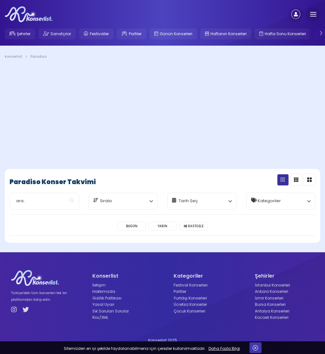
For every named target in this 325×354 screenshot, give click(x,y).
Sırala (106, 201)
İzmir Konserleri (269, 298)
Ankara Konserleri (271, 291)
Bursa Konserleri (270, 304)
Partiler (135, 33)
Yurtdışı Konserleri (190, 298)
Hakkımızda (103, 291)
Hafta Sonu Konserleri (285, 33)
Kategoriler (269, 201)
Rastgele (193, 226)
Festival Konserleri (191, 285)
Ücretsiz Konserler (190, 304)
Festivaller (99, 33)
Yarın (162, 226)
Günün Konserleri (176, 33)
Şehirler (23, 33)
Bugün (131, 226)
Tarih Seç (188, 201)
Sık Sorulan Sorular (110, 311)
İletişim (99, 285)
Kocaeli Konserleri (272, 317)
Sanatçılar (60, 33)
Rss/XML (100, 317)
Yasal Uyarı (103, 304)
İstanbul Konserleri (272, 285)
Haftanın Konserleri (228, 33)
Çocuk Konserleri (189, 311)
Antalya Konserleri (272, 311)
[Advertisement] (162, 115)
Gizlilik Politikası (107, 298)
